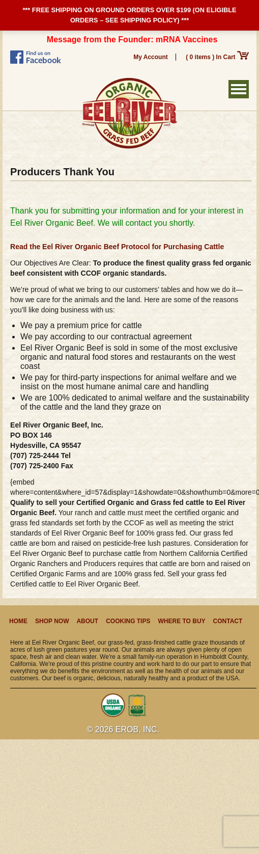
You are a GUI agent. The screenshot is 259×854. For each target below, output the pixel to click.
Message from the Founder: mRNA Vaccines (132, 39)
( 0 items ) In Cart (217, 57)
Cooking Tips (128, 621)
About (87, 621)
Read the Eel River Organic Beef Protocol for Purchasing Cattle (117, 247)
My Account (150, 57)
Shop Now (52, 621)
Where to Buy (181, 621)
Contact (228, 621)
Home (18, 621)
